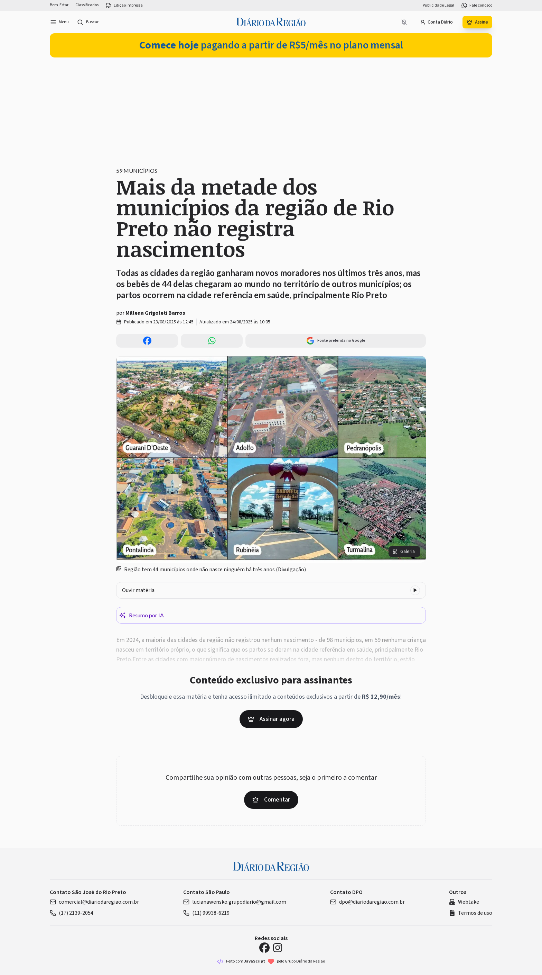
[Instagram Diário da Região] (277, 947)
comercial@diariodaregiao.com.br (94, 902)
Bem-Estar (59, 5)
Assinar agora (271, 719)
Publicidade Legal (438, 5)
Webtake (464, 902)
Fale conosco (476, 5)
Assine (477, 22)
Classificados (87, 5)
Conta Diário (436, 22)
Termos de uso (470, 913)
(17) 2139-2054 (71, 913)
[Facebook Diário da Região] (264, 947)
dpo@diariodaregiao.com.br (367, 902)
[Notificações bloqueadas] (404, 22)
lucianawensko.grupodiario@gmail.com (234, 902)
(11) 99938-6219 (206, 913)
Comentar (271, 799)
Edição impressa (124, 5)
